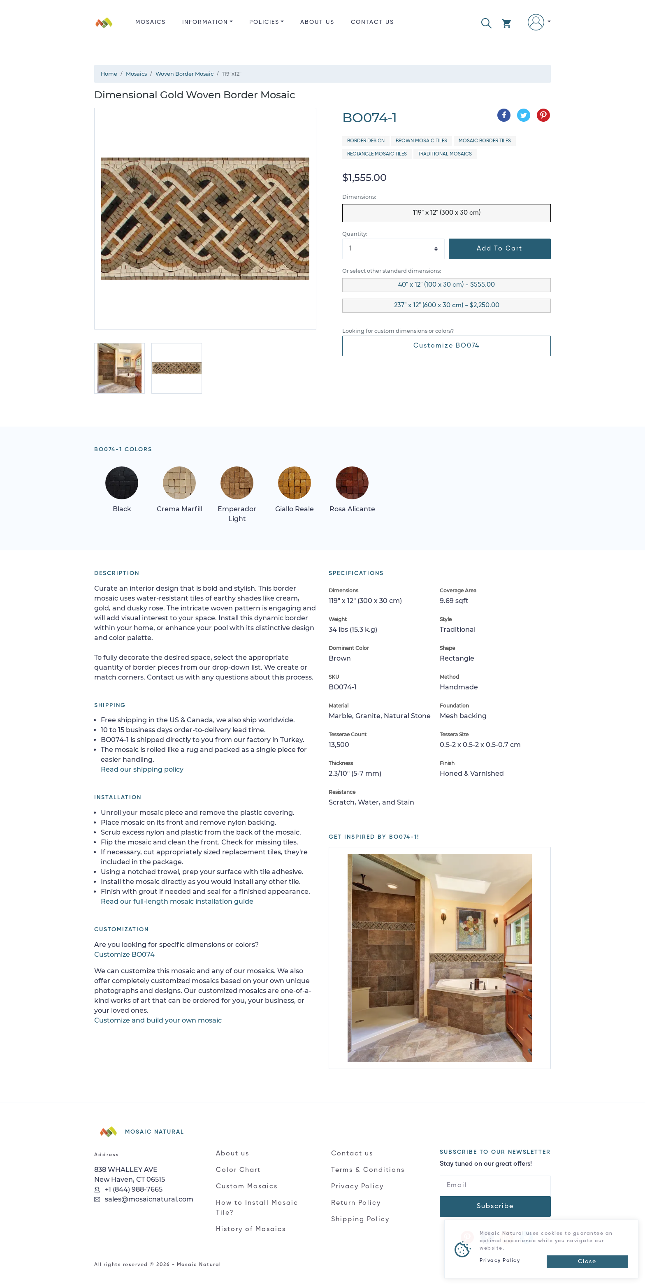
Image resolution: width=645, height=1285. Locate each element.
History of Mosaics (251, 1229)
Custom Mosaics (247, 1186)
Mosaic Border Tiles (485, 141)
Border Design (366, 141)
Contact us (372, 22)
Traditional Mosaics (445, 154)
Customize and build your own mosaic (158, 1020)
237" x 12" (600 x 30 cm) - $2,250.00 (446, 305)
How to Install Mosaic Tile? (257, 1208)
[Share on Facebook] (504, 115)
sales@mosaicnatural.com (143, 1199)
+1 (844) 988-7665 (128, 1189)
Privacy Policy (357, 1186)
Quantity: (354, 234)
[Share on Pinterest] (543, 115)
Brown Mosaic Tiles (421, 141)
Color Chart (238, 1170)
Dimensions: (359, 197)
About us (317, 22)
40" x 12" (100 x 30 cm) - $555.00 (446, 285)
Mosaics (150, 22)
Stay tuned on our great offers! (486, 1164)
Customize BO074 (446, 346)
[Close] (587, 1261)
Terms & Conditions (368, 1170)
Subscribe (495, 1206)
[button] (486, 22)
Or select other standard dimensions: (391, 271)
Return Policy (356, 1203)
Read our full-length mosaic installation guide (177, 901)
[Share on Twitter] (523, 115)
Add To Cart (499, 249)
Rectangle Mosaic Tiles (377, 154)
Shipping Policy (360, 1219)
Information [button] (205, 22)
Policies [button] (264, 22)
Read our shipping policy (142, 769)
